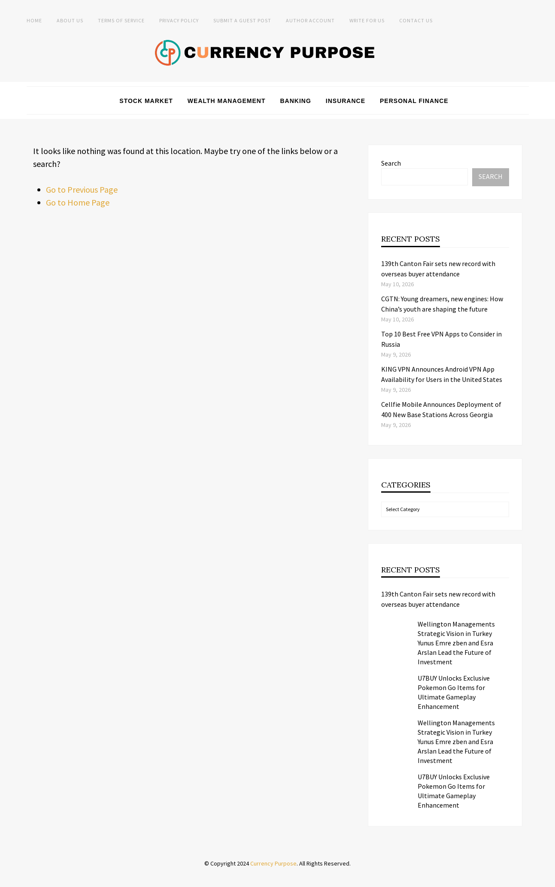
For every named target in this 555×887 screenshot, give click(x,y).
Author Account (310, 20)
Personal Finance (414, 100)
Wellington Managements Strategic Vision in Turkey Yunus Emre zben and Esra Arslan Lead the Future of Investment (456, 643)
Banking (295, 100)
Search (391, 163)
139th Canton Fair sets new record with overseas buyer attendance (438, 599)
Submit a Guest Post (242, 20)
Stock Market (146, 100)
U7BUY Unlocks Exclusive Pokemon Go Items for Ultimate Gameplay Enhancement (454, 692)
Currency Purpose (273, 863)
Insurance (345, 100)
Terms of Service (121, 20)
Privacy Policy (179, 20)
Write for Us (367, 20)
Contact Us (416, 20)
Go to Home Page (77, 202)
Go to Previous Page (82, 189)
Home (34, 20)
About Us (70, 20)
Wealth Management (227, 100)
